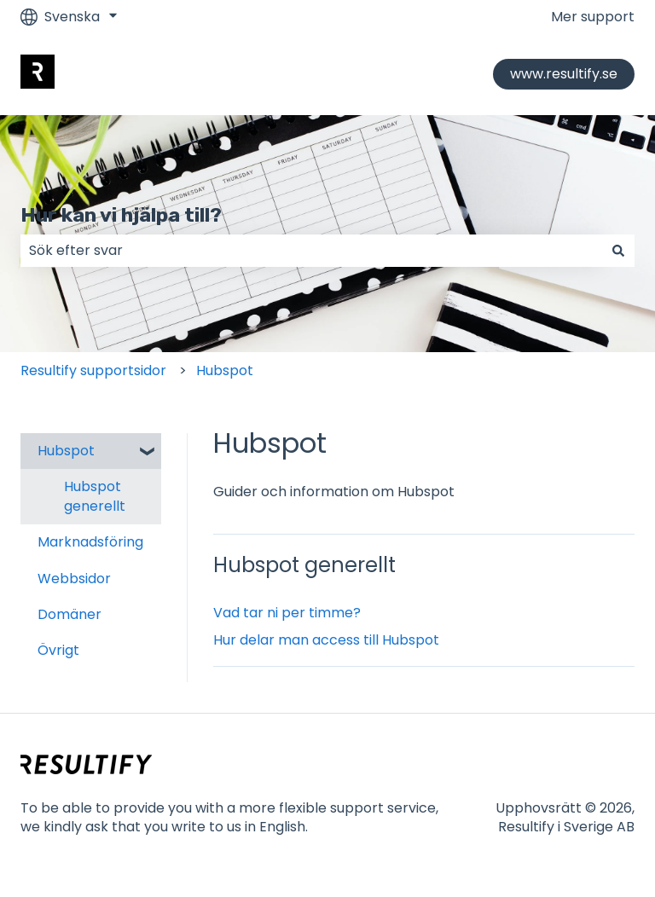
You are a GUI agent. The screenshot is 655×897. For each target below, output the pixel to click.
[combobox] (311, 250)
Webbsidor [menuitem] (74, 578)
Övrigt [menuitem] (58, 650)
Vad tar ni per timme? (287, 612)
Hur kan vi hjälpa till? (121, 215)
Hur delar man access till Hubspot (326, 640)
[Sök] (618, 250)
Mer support (593, 17)
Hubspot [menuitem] (66, 450)
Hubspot (224, 370)
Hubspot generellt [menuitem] (94, 496)
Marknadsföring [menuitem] (90, 542)
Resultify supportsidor (93, 370)
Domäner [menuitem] (69, 614)
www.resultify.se (563, 74)
